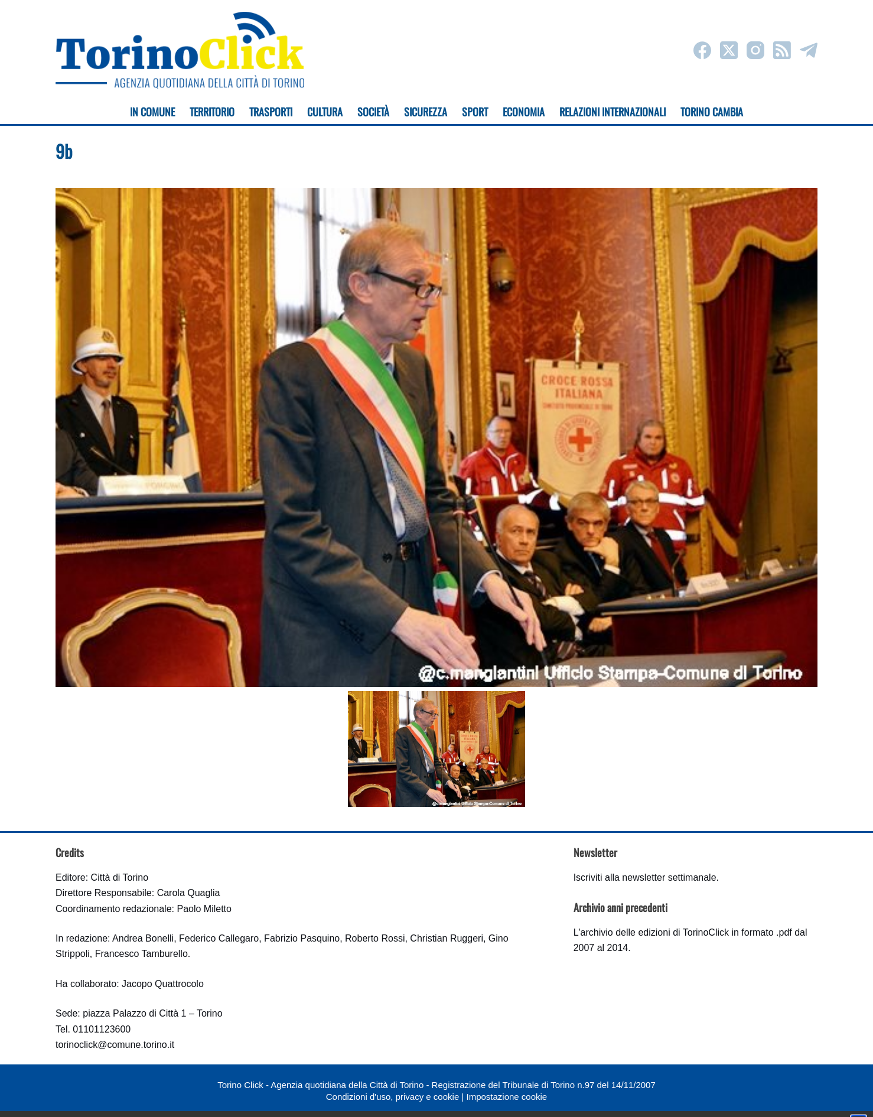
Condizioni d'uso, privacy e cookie (392, 1097)
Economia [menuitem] (524, 111)
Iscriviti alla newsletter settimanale (645, 877)
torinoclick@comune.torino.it (115, 1045)
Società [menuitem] (373, 111)
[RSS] (782, 50)
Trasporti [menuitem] (270, 111)
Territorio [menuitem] (212, 111)
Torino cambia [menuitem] (711, 111)
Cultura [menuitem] (325, 111)
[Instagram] (755, 50)
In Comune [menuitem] (152, 111)
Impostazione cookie (506, 1097)
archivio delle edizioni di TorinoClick (655, 932)
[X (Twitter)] (729, 50)
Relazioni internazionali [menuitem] (612, 111)
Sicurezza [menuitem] (425, 111)
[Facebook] (702, 50)
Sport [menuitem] (475, 111)
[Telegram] (808, 50)
